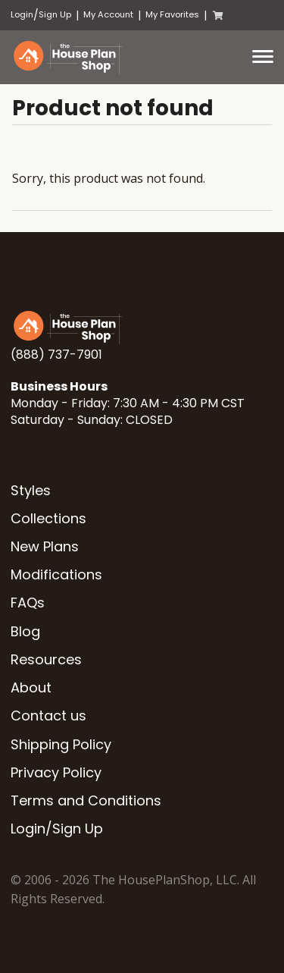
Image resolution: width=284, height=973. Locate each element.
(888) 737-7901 (56, 354)
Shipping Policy (61, 744)
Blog (25, 631)
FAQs (28, 602)
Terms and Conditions (86, 800)
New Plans (45, 546)
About (31, 687)
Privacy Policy (56, 772)
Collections (48, 518)
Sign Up (55, 15)
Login (22, 15)
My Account (108, 15)
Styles (31, 490)
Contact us (48, 715)
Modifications (56, 574)
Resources (46, 659)
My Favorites (172, 15)
